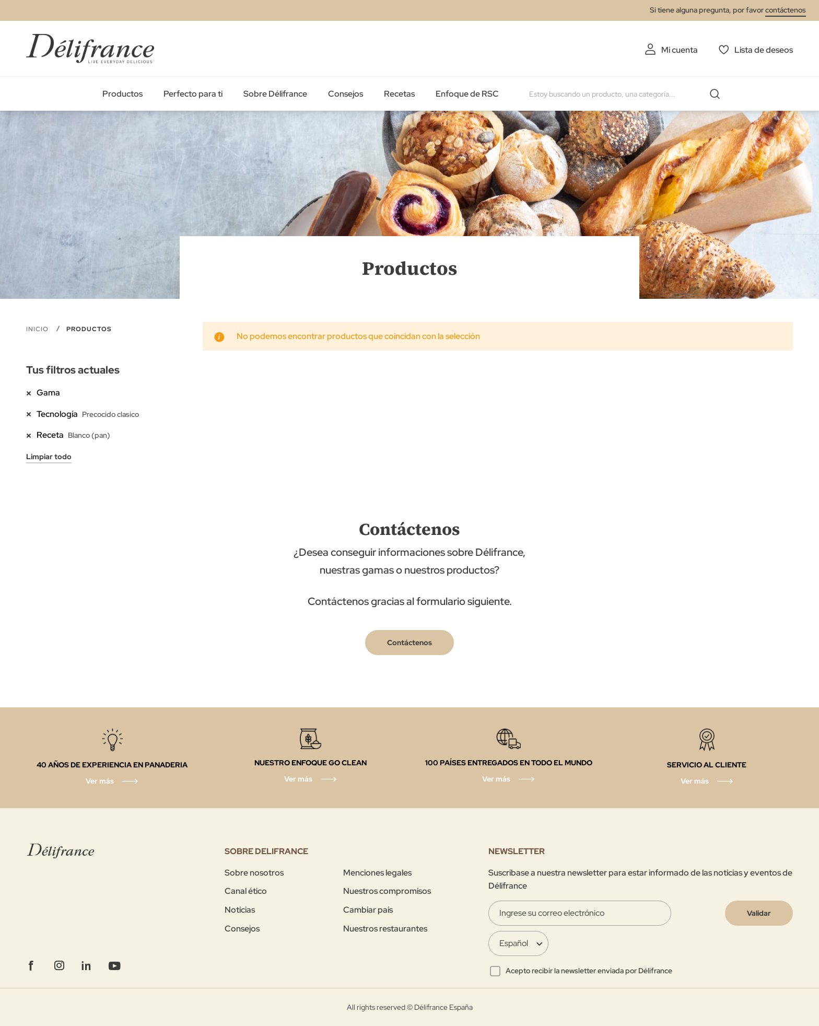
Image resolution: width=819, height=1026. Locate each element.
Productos (122, 93)
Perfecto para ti (193, 93)
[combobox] (628, 94)
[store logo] (90, 48)
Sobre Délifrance (275, 93)
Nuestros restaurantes (385, 928)
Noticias (240, 909)
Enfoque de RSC (467, 93)
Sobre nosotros (254, 872)
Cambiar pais (368, 909)
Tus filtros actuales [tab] (73, 370)
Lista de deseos (763, 49)
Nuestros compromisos (387, 890)
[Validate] (759, 913)
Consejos (345, 93)
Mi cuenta (679, 49)
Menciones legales (377, 872)
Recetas (399, 93)
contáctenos (785, 10)
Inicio (38, 329)
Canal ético (246, 890)
